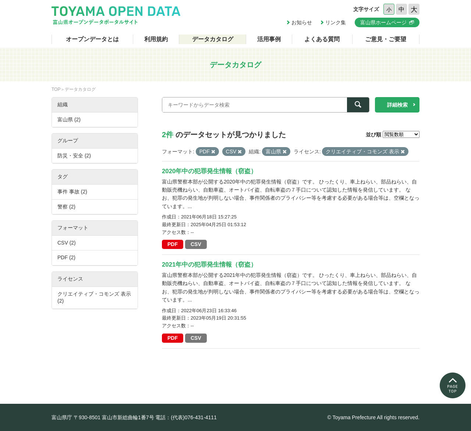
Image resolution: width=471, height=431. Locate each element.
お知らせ (301, 22)
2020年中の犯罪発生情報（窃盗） (209, 171)
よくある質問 (322, 39)
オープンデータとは (92, 39)
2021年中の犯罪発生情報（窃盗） (209, 264)
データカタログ (212, 39)
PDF (172, 244)
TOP (56, 89)
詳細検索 (397, 105)
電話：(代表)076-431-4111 (186, 417)
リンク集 (335, 22)
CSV (196, 244)
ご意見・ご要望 (385, 39)
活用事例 (269, 39)
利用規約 (156, 39)
